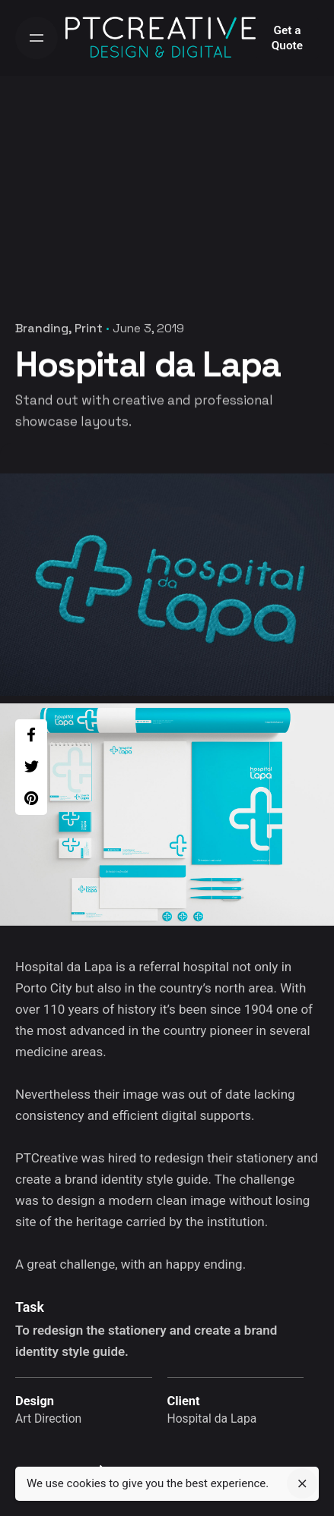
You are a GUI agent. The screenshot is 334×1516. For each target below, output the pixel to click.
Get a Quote (287, 38)
